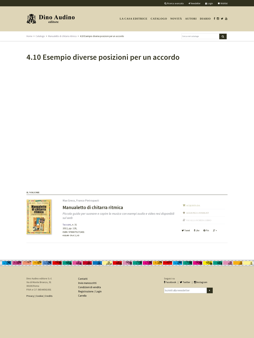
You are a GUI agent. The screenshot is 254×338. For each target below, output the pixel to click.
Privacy (30, 295)
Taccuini (67, 224)
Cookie (39, 295)
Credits (49, 295)
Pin (206, 230)
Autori (191, 18)
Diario (205, 18)
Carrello (82, 295)
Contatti (82, 278)
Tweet (186, 230)
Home (29, 36)
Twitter (185, 282)
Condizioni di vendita (89, 287)
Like (196, 230)
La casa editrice (133, 18)
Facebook (170, 282)
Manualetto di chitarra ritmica (62, 36)
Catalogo (159, 18)
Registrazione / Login (90, 291)
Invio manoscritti (87, 283)
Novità (176, 18)
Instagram (200, 282)
